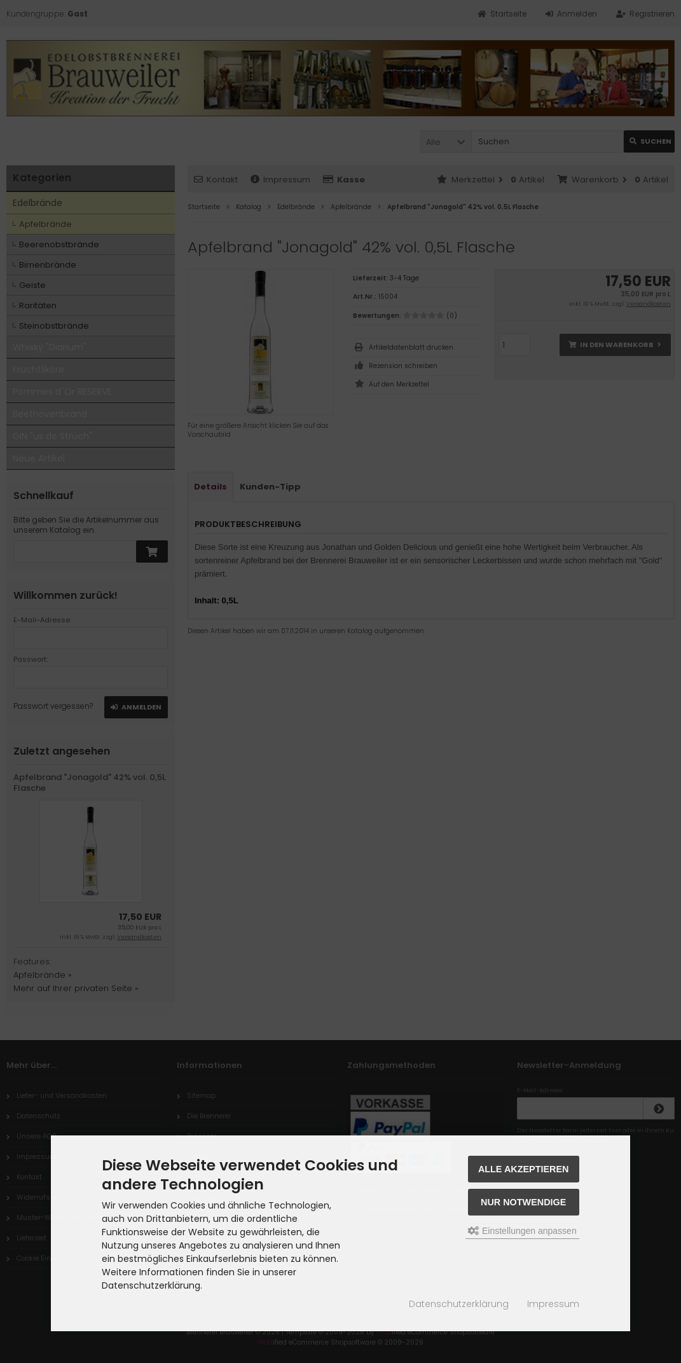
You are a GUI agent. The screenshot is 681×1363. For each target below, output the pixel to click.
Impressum (553, 1304)
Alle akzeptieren (523, 1169)
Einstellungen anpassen (522, 1231)
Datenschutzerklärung (459, 1304)
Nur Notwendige (523, 1202)
